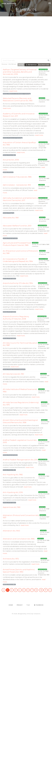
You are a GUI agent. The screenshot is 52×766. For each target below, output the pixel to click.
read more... (13, 91)
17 (45, 590)
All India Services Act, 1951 (13, 374)
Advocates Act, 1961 (11, 218)
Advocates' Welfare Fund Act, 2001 (17, 226)
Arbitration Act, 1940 (11, 531)
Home (11, 605)
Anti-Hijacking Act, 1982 (13, 475)
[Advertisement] (19, 36)
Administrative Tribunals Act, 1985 (17, 177)
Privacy (20, 605)
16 (41, 590)
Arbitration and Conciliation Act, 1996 (18, 539)
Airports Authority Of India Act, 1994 (18, 283)
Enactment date (43, 64)
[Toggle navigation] (49, 3)
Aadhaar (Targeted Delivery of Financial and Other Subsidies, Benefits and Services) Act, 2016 (20, 72)
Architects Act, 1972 (11, 559)
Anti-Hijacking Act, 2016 (13, 492)
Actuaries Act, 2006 (11, 160)
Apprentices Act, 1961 (11, 507)
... (38, 589)
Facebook (38, 605)
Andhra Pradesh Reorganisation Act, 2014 (20, 460)
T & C (28, 605)
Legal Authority (9, 3)
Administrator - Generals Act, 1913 (17, 185)
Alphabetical (31, 64)
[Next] (50, 590)
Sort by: (21, 64)
